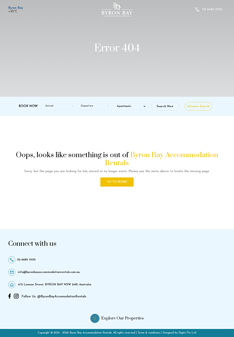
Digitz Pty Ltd (187, 333)
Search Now (165, 106)
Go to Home (117, 182)
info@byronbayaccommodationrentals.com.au (44, 272)
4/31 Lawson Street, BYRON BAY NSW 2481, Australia (49, 284)
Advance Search (198, 106)
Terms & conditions (149, 333)
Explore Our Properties (117, 318)
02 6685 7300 (208, 10)
